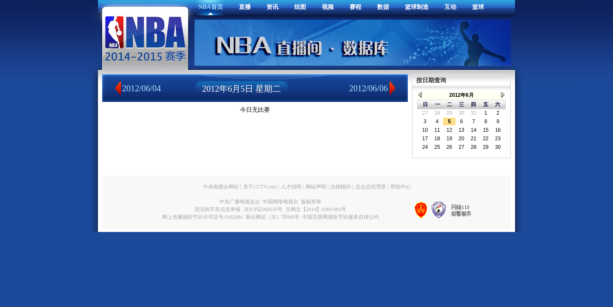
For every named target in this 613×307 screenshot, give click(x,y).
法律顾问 (340, 187)
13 (461, 130)
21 (473, 139)
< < (420, 95)
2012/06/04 (141, 88)
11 (437, 130)
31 (473, 113)
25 (437, 147)
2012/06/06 (368, 88)
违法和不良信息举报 (218, 209)
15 (485, 130)
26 (449, 147)
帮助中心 (400, 187)
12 (449, 130)
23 (498, 139)
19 (449, 139)
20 (461, 139)
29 (449, 113)
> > (503, 95)
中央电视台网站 (221, 187)
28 (437, 113)
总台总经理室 (370, 187)
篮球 (478, 7)
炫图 (300, 7)
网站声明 (316, 187)
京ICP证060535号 (263, 209)
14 (473, 130)
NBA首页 (210, 7)
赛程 (355, 7)
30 (461, 113)
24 (425, 147)
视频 (328, 7)
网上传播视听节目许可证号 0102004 (202, 217)
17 (425, 139)
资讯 (272, 7)
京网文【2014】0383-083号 (316, 209)
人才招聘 (291, 187)
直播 (245, 7)
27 (425, 113)
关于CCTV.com (259, 187)
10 (425, 130)
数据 (383, 7)
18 (437, 139)
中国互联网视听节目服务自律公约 (340, 217)
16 (498, 130)
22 (485, 139)
